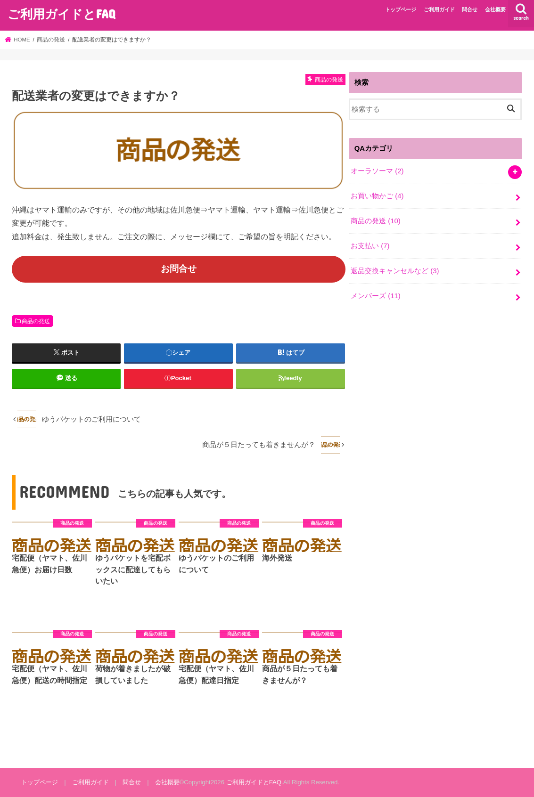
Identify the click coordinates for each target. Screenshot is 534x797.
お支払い (370, 246)
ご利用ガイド (439, 9)
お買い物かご (377, 196)
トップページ (400, 9)
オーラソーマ (377, 171)
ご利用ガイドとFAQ (61, 13)
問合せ (469, 9)
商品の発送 (36, 321)
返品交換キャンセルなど (395, 271)
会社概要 (495, 9)
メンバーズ (376, 296)
